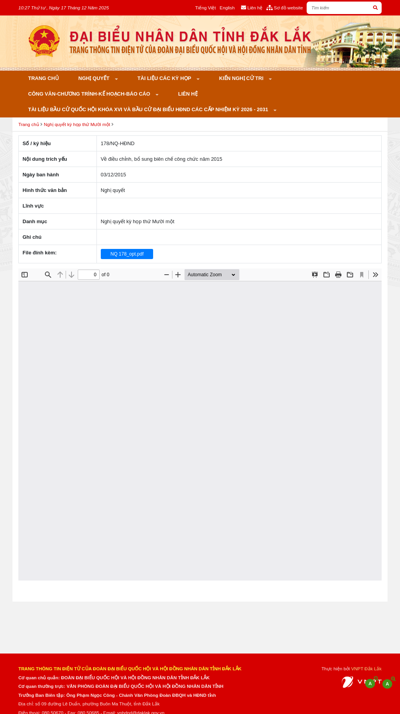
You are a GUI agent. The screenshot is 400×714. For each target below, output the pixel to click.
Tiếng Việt (205, 7)
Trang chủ (43, 78)
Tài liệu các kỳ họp (165, 78)
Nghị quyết (95, 78)
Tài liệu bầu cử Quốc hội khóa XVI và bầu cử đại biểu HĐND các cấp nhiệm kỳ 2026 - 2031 (149, 109)
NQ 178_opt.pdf (127, 254)
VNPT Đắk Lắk (366, 668)
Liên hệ (188, 94)
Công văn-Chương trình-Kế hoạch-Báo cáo (90, 94)
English (227, 7)
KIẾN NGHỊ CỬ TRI (242, 78)
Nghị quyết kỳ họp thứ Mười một (77, 124)
